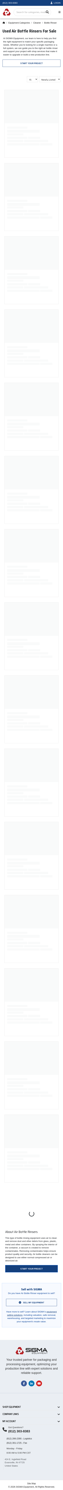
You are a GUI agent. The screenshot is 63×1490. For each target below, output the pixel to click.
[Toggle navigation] (58, 12)
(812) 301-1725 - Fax (17, 1443)
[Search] (47, 12)
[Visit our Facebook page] (24, 1383)
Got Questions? (15, 1427)
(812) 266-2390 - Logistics (19, 1438)
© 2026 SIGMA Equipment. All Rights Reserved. (31, 1487)
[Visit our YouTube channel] (39, 1383)
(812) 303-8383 (19, 1431)
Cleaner (37, 22)
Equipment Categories (19, 22)
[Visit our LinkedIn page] (31, 1383)
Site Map (31, 1483)
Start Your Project (31, 63)
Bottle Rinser (50, 22)
